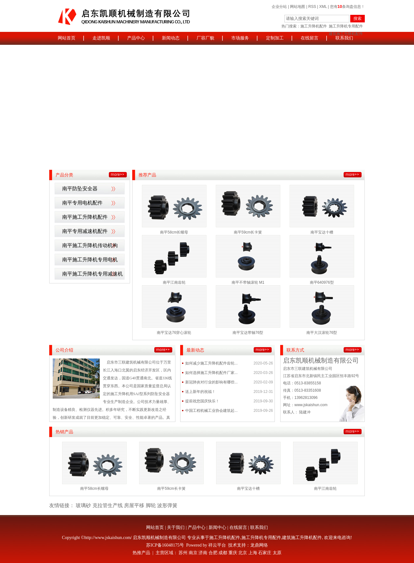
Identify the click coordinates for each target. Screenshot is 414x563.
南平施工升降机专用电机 (90, 259)
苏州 (183, 552)
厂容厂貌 (205, 38)
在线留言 (309, 38)
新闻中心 (217, 527)
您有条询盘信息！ (347, 6)
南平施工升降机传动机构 (90, 245)
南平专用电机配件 (82, 202)
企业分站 (279, 6)
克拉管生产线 (107, 505)
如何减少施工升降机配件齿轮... (211, 363)
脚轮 (151, 505)
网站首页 (66, 38)
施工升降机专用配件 (346, 26)
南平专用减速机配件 (85, 231)
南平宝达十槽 (321, 232)
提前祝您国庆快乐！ (202, 401)
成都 (222, 552)
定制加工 (275, 38)
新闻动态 (171, 38)
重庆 (232, 552)
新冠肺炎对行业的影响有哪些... (211, 382)
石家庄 (264, 552)
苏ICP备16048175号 (165, 545)
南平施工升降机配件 (85, 217)
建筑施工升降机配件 (302, 537)
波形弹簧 (167, 505)
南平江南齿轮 (174, 282)
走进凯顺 (101, 38)
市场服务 (240, 38)
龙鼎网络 (259, 545)
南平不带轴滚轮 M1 (248, 282)
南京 (193, 552)
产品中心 (136, 38)
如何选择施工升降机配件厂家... (211, 372)
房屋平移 (134, 505)
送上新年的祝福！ (200, 391)
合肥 (213, 552)
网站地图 (297, 6)
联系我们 (344, 38)
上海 (252, 552)
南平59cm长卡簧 (248, 232)
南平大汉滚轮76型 (321, 332)
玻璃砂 (83, 505)
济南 (202, 552)
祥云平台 (217, 545)
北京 (242, 552)
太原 (277, 552)
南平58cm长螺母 (174, 232)
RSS (312, 6)
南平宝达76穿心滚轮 (174, 332)
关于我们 (176, 527)
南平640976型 (322, 282)
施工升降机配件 (313, 26)
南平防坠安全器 (80, 188)
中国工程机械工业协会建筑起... (211, 410)
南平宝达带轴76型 (248, 332)
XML (323, 6)
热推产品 (141, 552)
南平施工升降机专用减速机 (92, 273)
